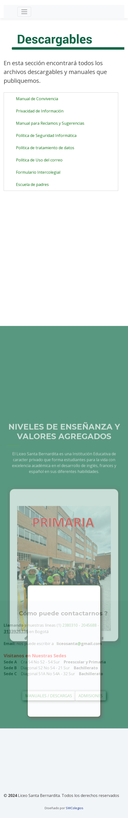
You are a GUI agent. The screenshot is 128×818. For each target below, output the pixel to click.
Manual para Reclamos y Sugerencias (50, 123)
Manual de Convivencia (37, 98)
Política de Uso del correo (39, 160)
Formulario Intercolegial (38, 172)
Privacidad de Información (40, 111)
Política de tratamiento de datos (45, 147)
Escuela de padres (32, 184)
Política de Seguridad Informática (46, 135)
